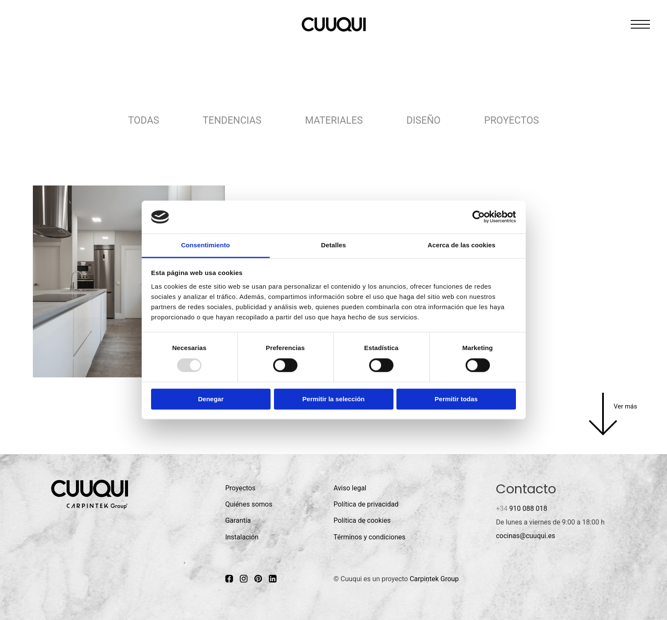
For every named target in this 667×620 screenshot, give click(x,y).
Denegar (211, 399)
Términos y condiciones (369, 537)
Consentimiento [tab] (205, 245)
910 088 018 (521, 508)
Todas (143, 120)
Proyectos (511, 120)
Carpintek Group (434, 579)
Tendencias (232, 120)
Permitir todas (456, 399)
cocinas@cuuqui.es (525, 536)
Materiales (334, 120)
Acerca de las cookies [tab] (461, 245)
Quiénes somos (249, 504)
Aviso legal (349, 488)
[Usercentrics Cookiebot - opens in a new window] (478, 217)
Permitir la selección (334, 399)
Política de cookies (361, 520)
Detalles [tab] (333, 245)
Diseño (423, 120)
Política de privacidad (365, 504)
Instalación (242, 537)
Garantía (238, 520)
